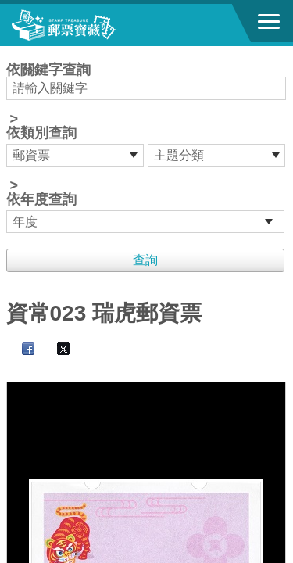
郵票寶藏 (98, 25)
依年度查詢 (41, 199)
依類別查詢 (41, 133)
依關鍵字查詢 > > (147, 148)
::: (11, 52)
